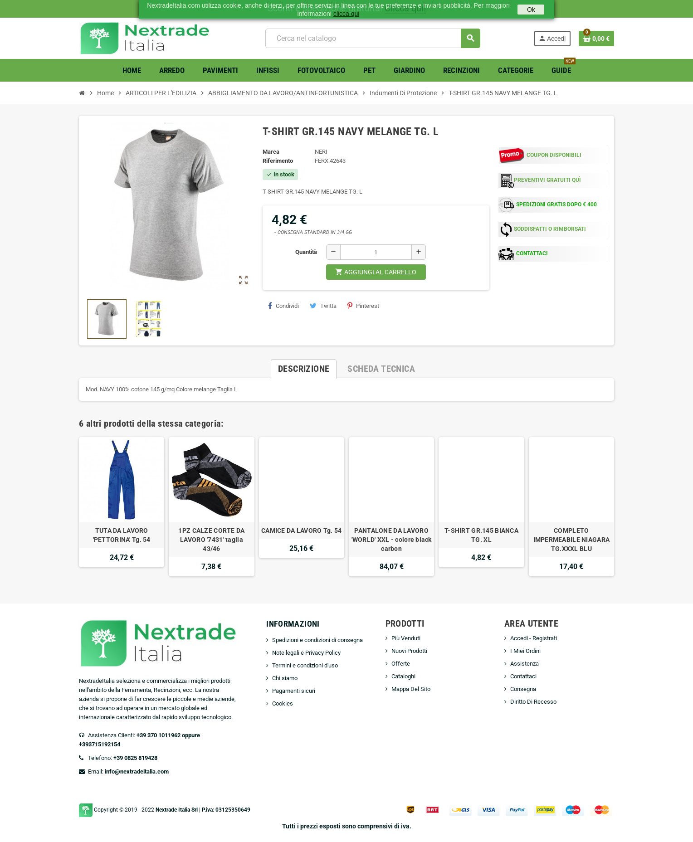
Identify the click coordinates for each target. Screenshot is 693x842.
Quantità (306, 251)
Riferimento (278, 160)
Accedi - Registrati (533, 638)
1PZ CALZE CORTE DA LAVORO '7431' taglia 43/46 (211, 539)
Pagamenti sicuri (293, 690)
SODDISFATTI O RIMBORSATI (550, 229)
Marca (271, 151)
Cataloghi (403, 676)
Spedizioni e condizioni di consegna (317, 640)
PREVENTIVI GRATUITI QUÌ (547, 180)
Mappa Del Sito (410, 689)
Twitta (323, 305)
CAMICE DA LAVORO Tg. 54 (301, 530)
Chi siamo (285, 678)
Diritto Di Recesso (533, 701)
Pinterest (363, 305)
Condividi (283, 305)
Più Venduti (405, 638)
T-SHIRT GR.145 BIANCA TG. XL (481, 535)
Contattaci (523, 676)
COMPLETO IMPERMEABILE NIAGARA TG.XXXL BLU (571, 539)
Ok (531, 9)
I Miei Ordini (525, 650)
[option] (121, 506)
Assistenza (524, 663)
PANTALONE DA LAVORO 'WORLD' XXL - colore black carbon (391, 539)
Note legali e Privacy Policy (306, 652)
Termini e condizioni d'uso (305, 665)
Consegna (523, 689)
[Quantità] (376, 252)
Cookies (282, 703)
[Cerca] (372, 38)
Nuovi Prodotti (409, 650)
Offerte (400, 663)
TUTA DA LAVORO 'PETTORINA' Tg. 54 (122, 535)
